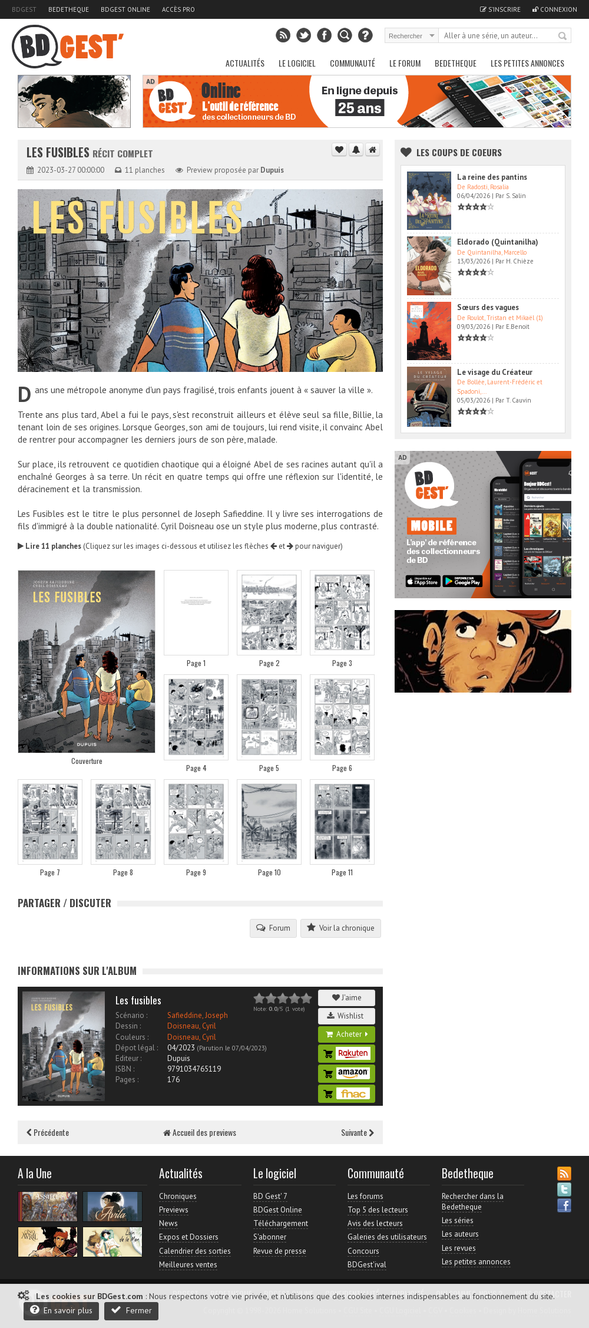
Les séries (458, 1220)
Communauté (352, 63)
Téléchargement (280, 1223)
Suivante (357, 1132)
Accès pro (178, 9)
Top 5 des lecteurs (378, 1210)
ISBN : (124, 1069)
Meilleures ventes (188, 1265)
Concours (363, 1251)
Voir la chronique (341, 927)
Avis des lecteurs (375, 1223)
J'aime (347, 998)
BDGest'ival (367, 1265)
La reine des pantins (492, 177)
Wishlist (347, 1016)
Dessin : (128, 1026)
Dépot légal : (136, 1048)
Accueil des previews (199, 1132)
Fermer (131, 1310)
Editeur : (128, 1058)
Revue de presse (279, 1251)
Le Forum (405, 63)
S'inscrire (500, 9)
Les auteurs (460, 1234)
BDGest (24, 9)
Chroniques (178, 1196)
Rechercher (563, 36)
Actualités (245, 63)
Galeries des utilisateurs (387, 1237)
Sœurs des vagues (488, 307)
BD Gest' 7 (270, 1196)
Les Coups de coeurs (459, 152)
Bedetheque (68, 9)
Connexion (554, 9)
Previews (173, 1210)
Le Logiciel (297, 63)
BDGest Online (125, 9)
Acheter (347, 1034)
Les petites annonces (527, 63)
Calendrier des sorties (195, 1251)
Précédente (48, 1132)
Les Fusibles (59, 152)
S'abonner (269, 1237)
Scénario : (131, 1015)
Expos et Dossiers (189, 1237)
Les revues (459, 1248)
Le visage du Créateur (494, 372)
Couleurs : (131, 1037)
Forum (273, 927)
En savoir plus (61, 1310)
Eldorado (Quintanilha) (497, 242)
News (168, 1223)
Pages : (126, 1080)
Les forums (365, 1196)
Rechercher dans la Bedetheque (473, 1201)
